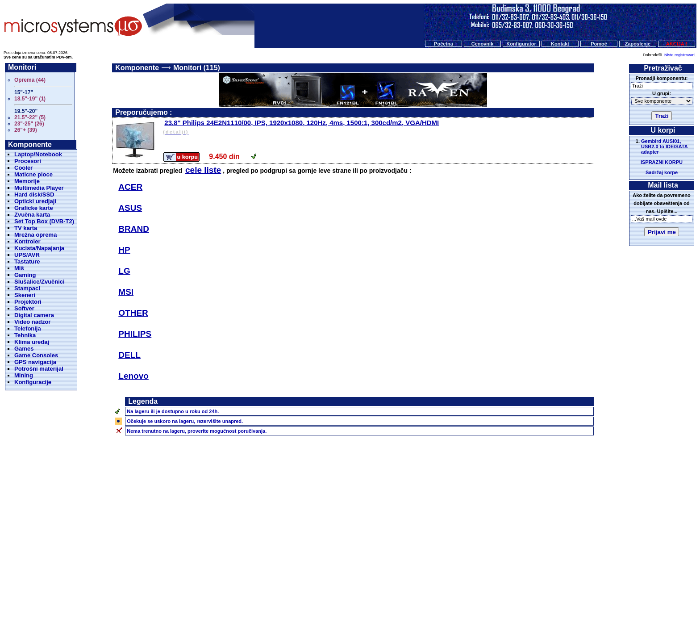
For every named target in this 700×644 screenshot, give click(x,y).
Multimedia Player (39, 187)
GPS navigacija (35, 362)
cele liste (203, 170)
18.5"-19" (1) (30, 99)
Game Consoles (36, 355)
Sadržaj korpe (662, 172)
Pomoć (599, 43)
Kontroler (27, 241)
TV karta (25, 228)
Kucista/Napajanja (39, 248)
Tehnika (25, 335)
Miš (19, 268)
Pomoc (394, 598)
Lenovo (133, 376)
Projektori (28, 301)
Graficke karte (33, 208)
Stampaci (27, 288)
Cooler (23, 167)
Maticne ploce (33, 174)
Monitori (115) (196, 67)
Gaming (25, 275)
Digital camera (34, 315)
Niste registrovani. (680, 55)
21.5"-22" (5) (30, 117)
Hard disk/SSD (34, 194)
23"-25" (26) (29, 124)
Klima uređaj (31, 342)
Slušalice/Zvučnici (39, 281)
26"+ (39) (25, 130)
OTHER (133, 313)
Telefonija (27, 328)
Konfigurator (521, 43)
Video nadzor (32, 321)
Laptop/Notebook (38, 154)
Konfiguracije (32, 382)
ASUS (130, 208)
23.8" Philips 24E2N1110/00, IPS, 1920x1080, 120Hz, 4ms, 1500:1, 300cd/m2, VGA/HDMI (377, 127)
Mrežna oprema (35, 234)
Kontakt (560, 43)
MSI (125, 292)
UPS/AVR (27, 254)
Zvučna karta (32, 214)
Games (23, 348)
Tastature (27, 261)
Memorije (27, 181)
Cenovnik (482, 43)
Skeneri (24, 295)
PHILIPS (134, 334)
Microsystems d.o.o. (357, 615)
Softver (24, 308)
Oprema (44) (30, 80)
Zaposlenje (637, 43)
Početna (443, 43)
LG (124, 271)
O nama (420, 598)
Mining (23, 375)
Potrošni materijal (38, 368)
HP (124, 250)
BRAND (133, 229)
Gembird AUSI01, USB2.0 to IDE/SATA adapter (664, 146)
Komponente (137, 67)
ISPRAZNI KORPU (662, 162)
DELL (129, 355)
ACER (130, 187)
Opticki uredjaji (35, 201)
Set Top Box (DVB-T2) (44, 221)
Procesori (27, 161)
